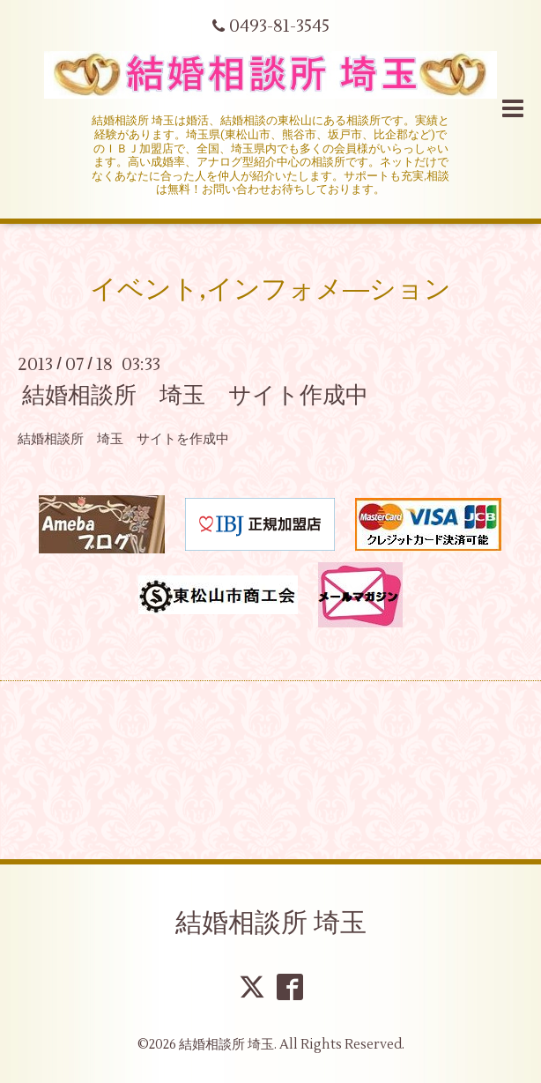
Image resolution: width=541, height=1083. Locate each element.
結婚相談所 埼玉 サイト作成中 (195, 396)
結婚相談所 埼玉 (271, 923)
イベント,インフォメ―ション (270, 289)
